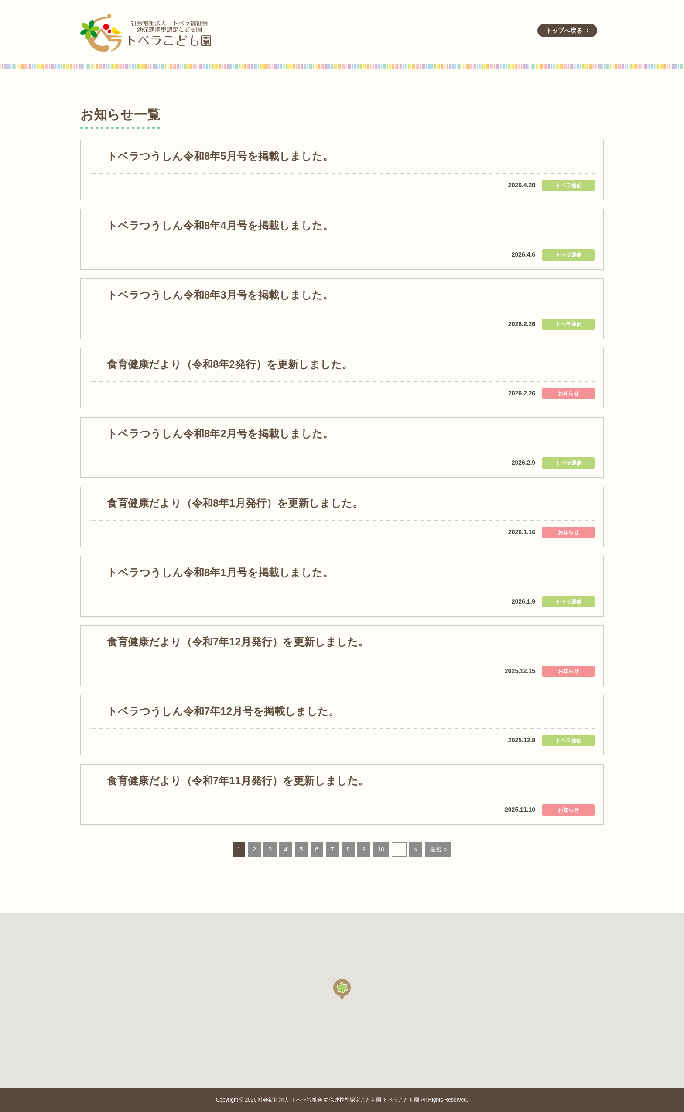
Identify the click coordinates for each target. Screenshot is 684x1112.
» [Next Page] (415, 849)
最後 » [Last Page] (438, 849)
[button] (342, 990)
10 (381, 849)
